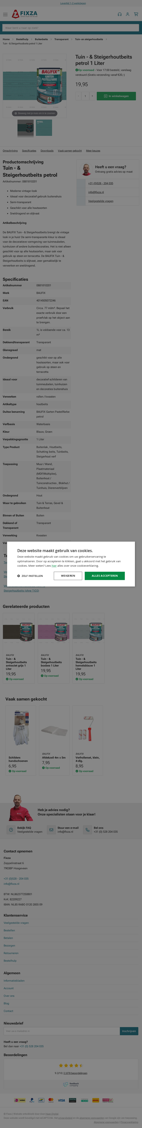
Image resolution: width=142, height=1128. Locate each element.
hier (54, 566)
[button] (30, 576)
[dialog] (71, 564)
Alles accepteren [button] (105, 575)
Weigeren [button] (68, 575)
